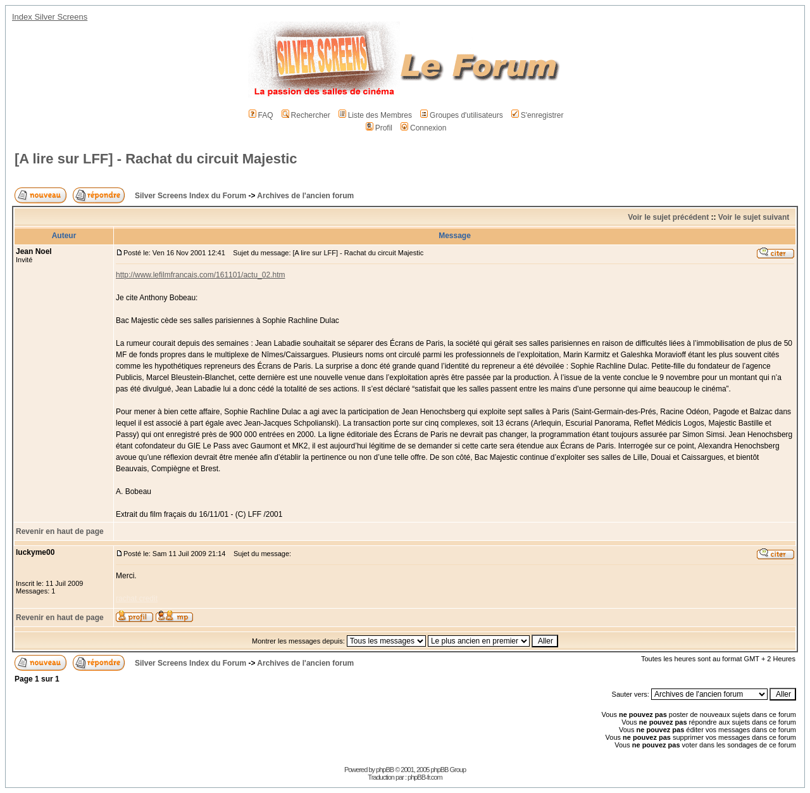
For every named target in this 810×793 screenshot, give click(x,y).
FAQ (261, 115)
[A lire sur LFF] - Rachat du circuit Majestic (156, 159)
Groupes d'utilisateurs (461, 115)
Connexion (423, 128)
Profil (379, 128)
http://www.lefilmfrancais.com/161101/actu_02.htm (200, 274)
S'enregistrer (537, 115)
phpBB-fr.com (425, 777)
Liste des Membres (375, 115)
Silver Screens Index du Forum (190, 195)
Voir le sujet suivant (753, 217)
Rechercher (306, 115)
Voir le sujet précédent (668, 217)
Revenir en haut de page (60, 531)
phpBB (385, 769)
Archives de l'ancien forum (305, 195)
